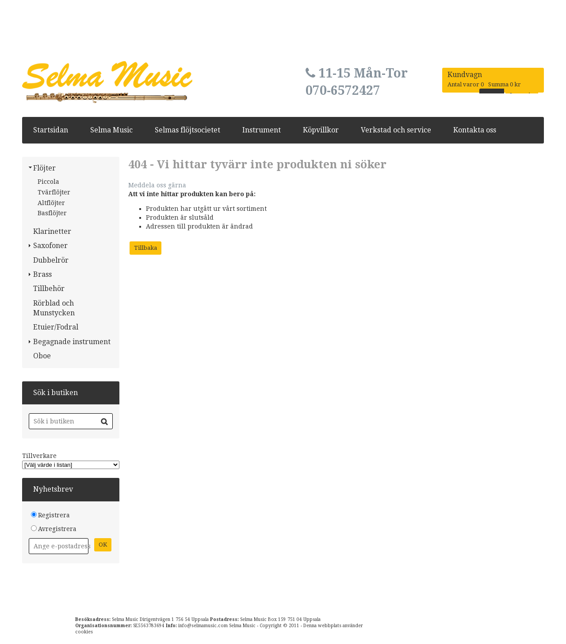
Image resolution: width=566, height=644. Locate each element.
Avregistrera (57, 528)
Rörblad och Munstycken (54, 308)
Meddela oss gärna (157, 185)
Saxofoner (50, 245)
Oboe (42, 356)
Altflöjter (51, 202)
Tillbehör (49, 288)
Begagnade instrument (72, 342)
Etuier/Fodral (55, 327)
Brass (42, 274)
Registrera (54, 515)
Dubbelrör (51, 260)
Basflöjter (52, 213)
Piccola (48, 181)
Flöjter (44, 168)
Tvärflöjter (54, 192)
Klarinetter (52, 231)
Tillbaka (145, 247)
